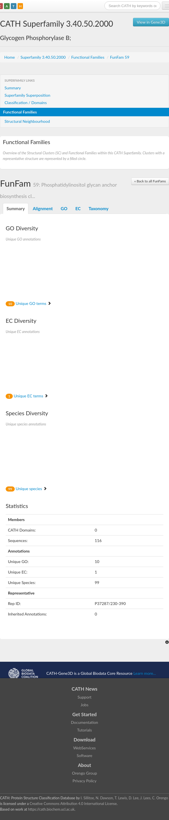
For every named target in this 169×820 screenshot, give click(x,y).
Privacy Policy (84, 780)
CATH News (85, 689)
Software (84, 755)
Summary (13, 87)
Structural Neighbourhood (27, 121)
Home (10, 57)
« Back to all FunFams (150, 181)
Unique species (26, 488)
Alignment (43, 208)
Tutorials (84, 730)
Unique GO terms (28, 303)
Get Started (84, 714)
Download (85, 740)
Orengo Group (84, 773)
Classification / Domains (26, 102)
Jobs (84, 704)
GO (64, 208)
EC (78, 208)
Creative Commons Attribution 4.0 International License (73, 804)
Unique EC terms (27, 395)
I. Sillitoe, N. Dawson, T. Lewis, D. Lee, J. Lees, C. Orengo (124, 798)
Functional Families (88, 57)
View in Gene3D (151, 22)
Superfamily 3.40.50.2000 (43, 57)
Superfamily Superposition (27, 95)
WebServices (84, 747)
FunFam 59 (119, 57)
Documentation (84, 722)
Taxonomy (98, 208)
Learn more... (145, 673)
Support (84, 697)
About (84, 765)
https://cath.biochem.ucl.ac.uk (51, 809)
